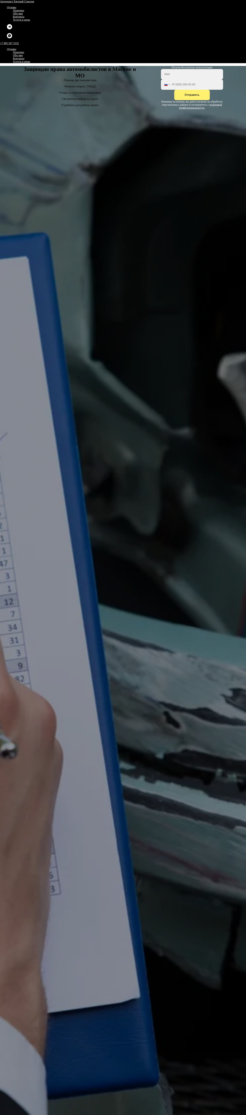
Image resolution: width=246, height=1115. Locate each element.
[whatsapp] (9, 37)
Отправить (192, 94)
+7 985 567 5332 (9, 43)
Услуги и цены (21, 19)
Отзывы (11, 7)
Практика (18, 10)
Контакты (18, 16)
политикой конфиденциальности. (200, 106)
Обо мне (18, 13)
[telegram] (9, 28)
